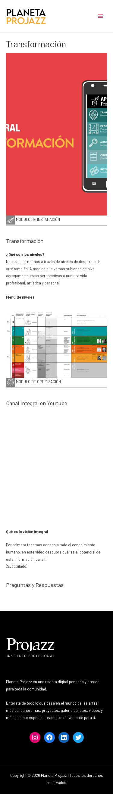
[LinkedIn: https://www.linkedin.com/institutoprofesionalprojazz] (63, 737)
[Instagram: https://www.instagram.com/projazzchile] (35, 737)
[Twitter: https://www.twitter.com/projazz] (78, 737)
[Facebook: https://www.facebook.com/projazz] (49, 737)
